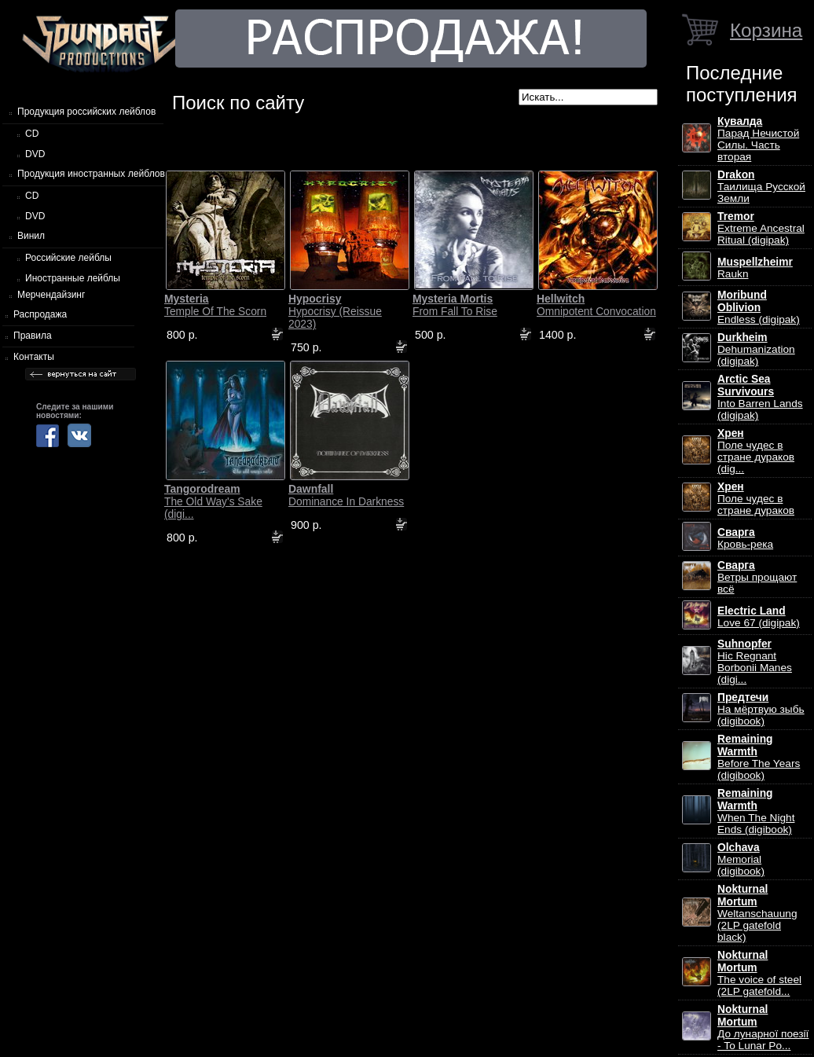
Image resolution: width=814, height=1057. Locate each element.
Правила (32, 335)
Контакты (33, 356)
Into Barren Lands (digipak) (760, 397)
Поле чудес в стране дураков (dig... (755, 451)
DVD (35, 154)
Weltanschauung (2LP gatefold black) (757, 913)
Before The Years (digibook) (758, 757)
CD (31, 133)
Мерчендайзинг (51, 294)
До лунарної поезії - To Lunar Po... (762, 1027)
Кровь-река (745, 538)
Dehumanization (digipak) (756, 349)
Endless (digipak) (758, 307)
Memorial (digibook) (740, 859)
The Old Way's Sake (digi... (213, 501)
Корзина (766, 30)
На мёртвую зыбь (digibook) (761, 709)
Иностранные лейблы (72, 278)
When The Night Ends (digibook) (755, 811)
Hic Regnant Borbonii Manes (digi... (754, 661)
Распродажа (40, 314)
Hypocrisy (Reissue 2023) (335, 311)
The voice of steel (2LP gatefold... (759, 973)
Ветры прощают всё (757, 577)
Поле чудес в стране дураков (755, 498)
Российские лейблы (68, 257)
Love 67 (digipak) (758, 617)
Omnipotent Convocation (596, 304)
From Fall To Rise (454, 304)
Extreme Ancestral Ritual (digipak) (761, 228)
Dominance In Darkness (346, 495)
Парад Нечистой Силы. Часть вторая (758, 139)
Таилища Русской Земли (761, 186)
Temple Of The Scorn (215, 304)
